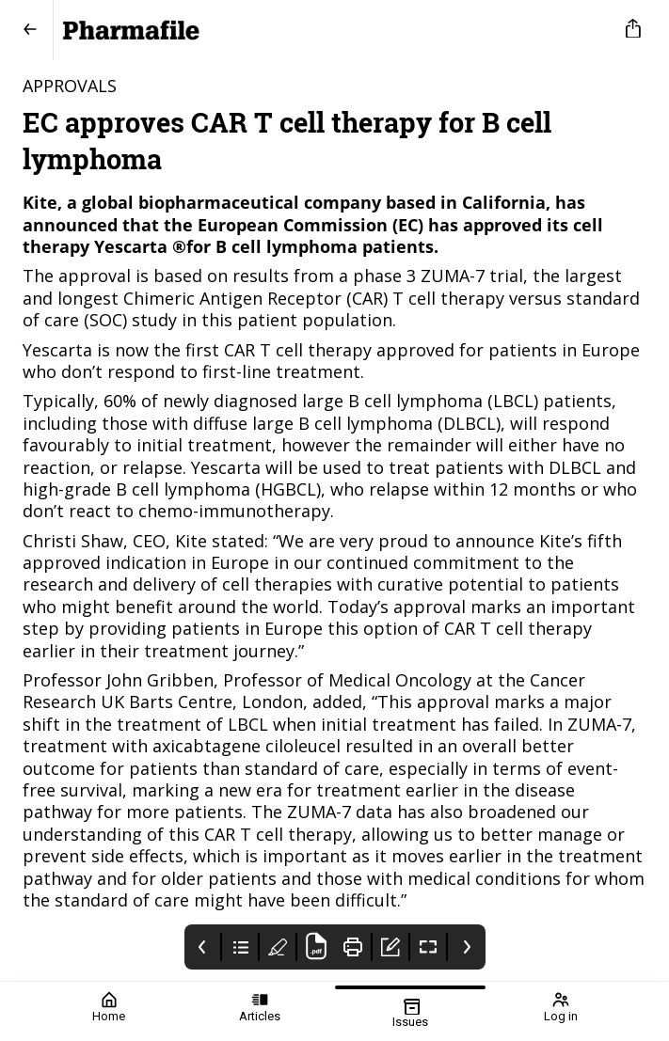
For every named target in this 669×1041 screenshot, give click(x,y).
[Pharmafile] (330, 30)
